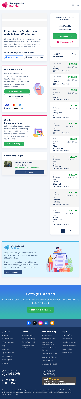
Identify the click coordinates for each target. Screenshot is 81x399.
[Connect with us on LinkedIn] (46, 324)
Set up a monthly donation (19, 97)
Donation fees (67, 335)
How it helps (6, 349)
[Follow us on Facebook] (29, 324)
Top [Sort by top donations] (74, 54)
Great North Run (47, 361)
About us (5, 335)
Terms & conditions (69, 346)
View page (30, 172)
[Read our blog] (52, 324)
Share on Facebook (13, 57)
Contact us (5, 363)
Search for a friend (28, 342)
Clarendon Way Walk (24, 162)
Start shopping (13, 272)
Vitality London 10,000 (49, 364)
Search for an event (48, 339)
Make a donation (17, 91)
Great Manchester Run (49, 354)
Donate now (65, 42)
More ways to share (34, 57)
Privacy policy (67, 349)
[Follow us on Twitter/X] (34, 324)
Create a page (47, 335)
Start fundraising (14, 144)
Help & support (7, 360)
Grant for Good (7, 356)
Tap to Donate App (8, 353)
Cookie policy (67, 353)
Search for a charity (28, 339)
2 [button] (66, 231)
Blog (3, 346)
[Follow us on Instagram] (40, 324)
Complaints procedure (69, 342)
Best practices (67, 339)
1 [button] (64, 231)
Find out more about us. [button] (26, 47)
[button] (70, 30)
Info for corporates (8, 342)
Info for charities (7, 339)
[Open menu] (75, 5)
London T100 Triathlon (49, 357)
